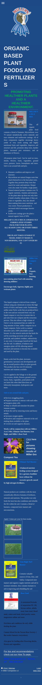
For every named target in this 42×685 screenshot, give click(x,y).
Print (4, 668)
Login (39, 668)
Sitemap (12, 668)
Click (28, 439)
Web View (37, 671)
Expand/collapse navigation (21, 3)
